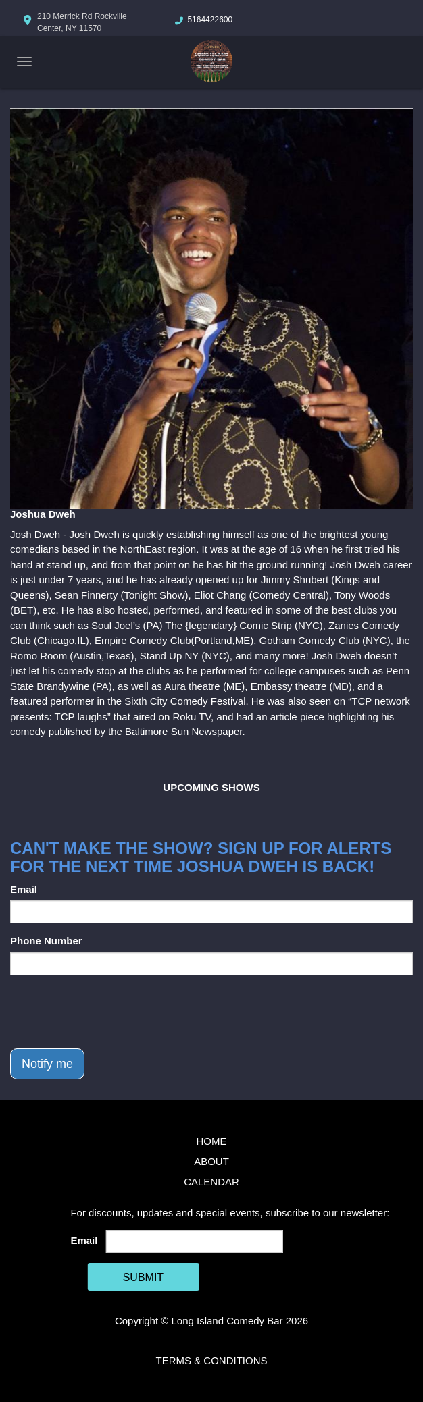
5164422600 (209, 19)
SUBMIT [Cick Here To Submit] (143, 1277)
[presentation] (113, 1012)
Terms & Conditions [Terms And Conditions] (211, 1360)
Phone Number (46, 940)
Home (212, 1141)
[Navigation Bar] (24, 61)
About (211, 1161)
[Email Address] (194, 1241)
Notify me (47, 1064)
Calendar (211, 1181)
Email (23, 889)
